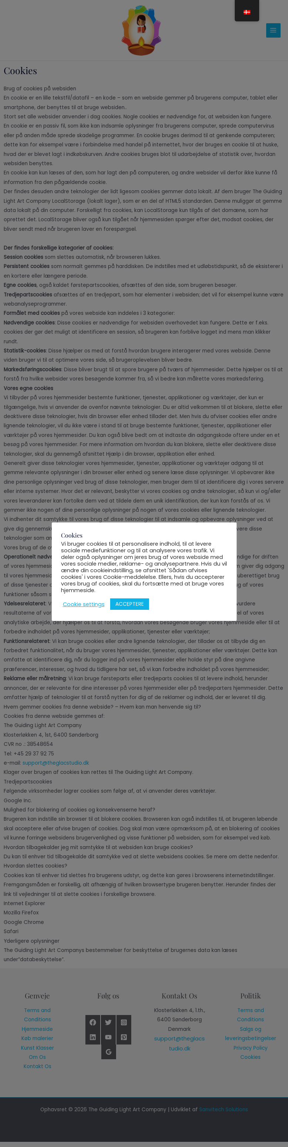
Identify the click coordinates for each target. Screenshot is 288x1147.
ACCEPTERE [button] (129, 604)
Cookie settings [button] (84, 604)
